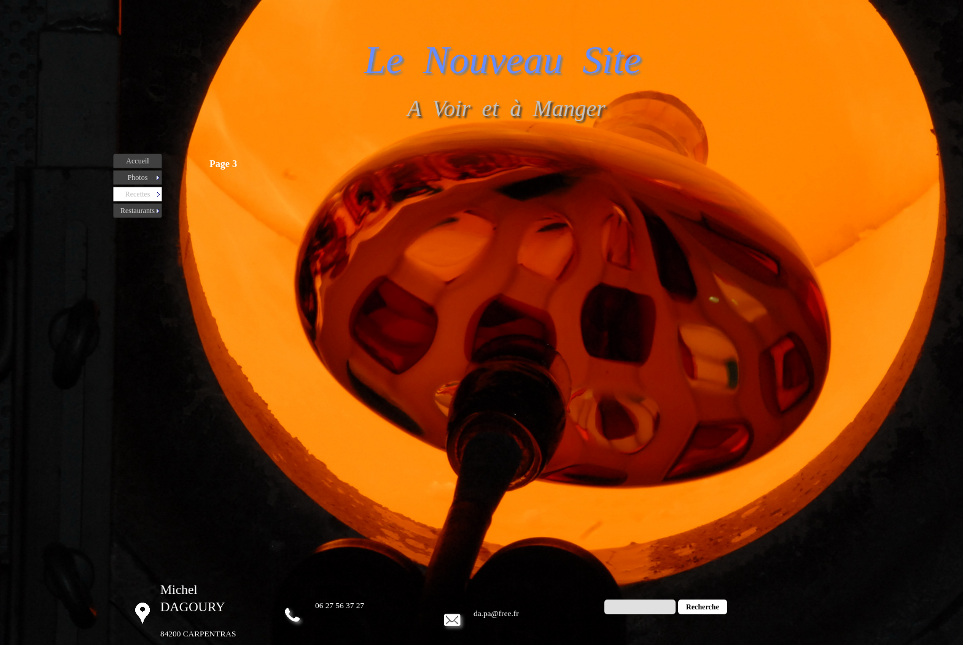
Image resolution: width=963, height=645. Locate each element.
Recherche (702, 607)
